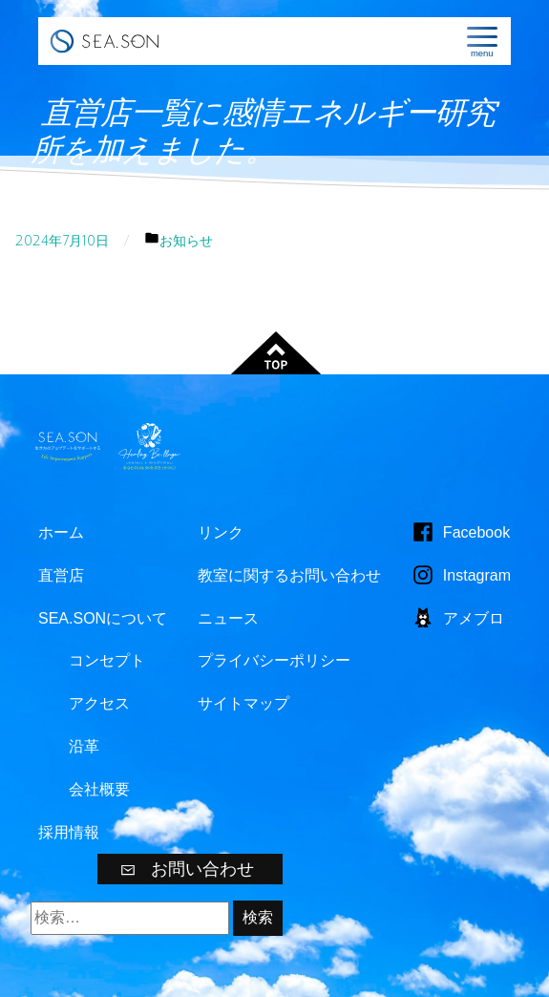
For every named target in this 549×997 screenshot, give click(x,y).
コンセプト (107, 660)
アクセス (99, 703)
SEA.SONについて (102, 618)
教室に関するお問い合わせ (289, 575)
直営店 (61, 575)
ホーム (61, 532)
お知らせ (186, 241)
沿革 (84, 746)
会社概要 (99, 789)
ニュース (228, 618)
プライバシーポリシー (274, 660)
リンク (220, 532)
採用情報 (68, 832)
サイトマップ (243, 703)
